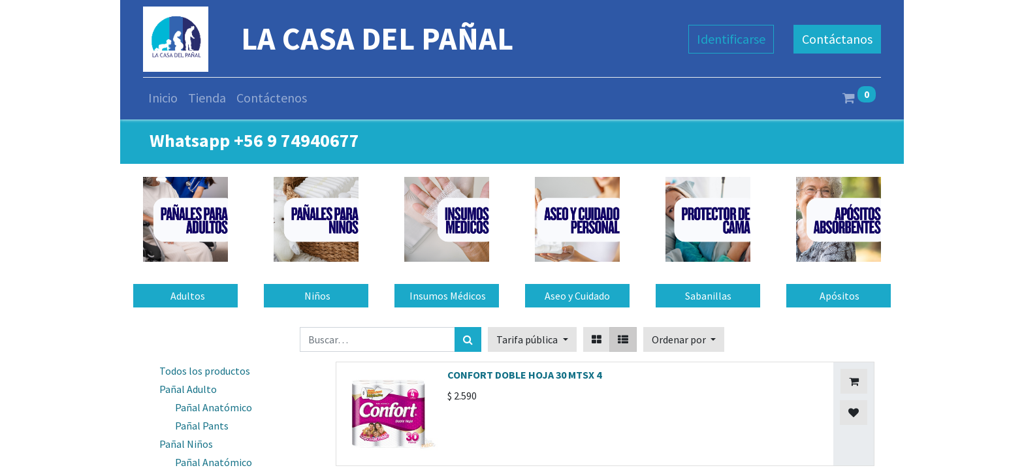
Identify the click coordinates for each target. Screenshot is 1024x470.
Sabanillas (708, 295)
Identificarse (731, 39)
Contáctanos (837, 39)
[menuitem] (163, 98)
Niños (316, 295)
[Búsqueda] (468, 339)
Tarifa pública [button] (528, 339)
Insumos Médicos (447, 295)
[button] (683, 339)
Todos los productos (204, 370)
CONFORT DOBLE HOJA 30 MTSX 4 (524, 374)
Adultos (186, 295)
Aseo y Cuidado (577, 295)
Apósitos (838, 295)
